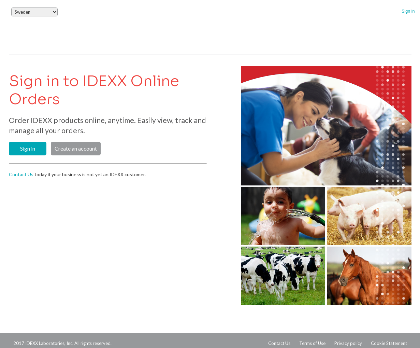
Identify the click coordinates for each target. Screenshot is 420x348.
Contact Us (21, 174)
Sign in (408, 11)
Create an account (76, 148)
